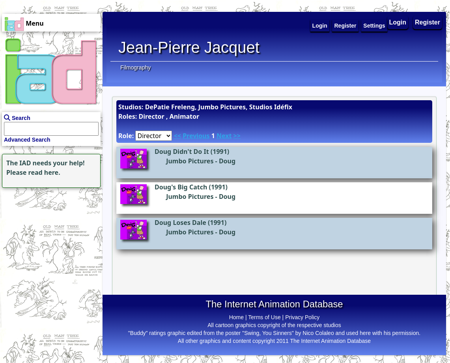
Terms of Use (264, 317)
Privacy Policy (302, 317)
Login (398, 22)
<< (177, 135)
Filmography (135, 67)
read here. (44, 172)
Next (224, 135)
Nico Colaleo (318, 333)
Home (236, 317)
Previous (196, 135)
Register (427, 22)
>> (237, 135)
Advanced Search (27, 140)
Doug (227, 161)
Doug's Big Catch (181, 187)
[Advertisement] (49, 239)
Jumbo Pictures (189, 161)
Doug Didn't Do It (182, 151)
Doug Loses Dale (180, 222)
